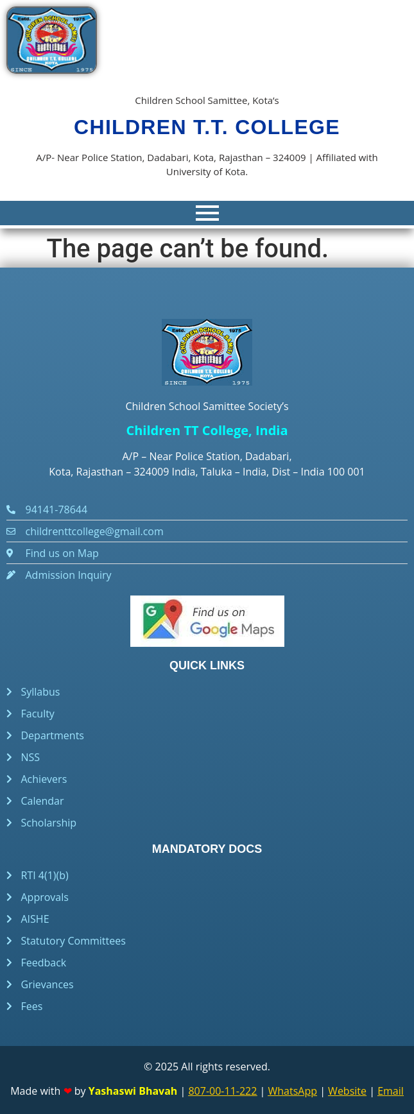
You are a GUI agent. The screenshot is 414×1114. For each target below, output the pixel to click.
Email (390, 1091)
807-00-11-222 (222, 1091)
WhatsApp (293, 1091)
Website (347, 1091)
